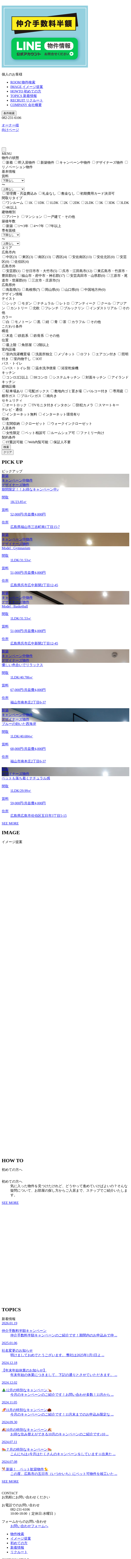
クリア (7, 452)
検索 (6, 447)
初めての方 (19, 1543)
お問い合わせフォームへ (29, 1526)
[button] (65, 1148)
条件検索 (9, 113)
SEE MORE (10, 823)
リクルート (19, 1552)
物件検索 (17, 1534)
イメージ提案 (20, 1538)
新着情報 (17, 1547)
